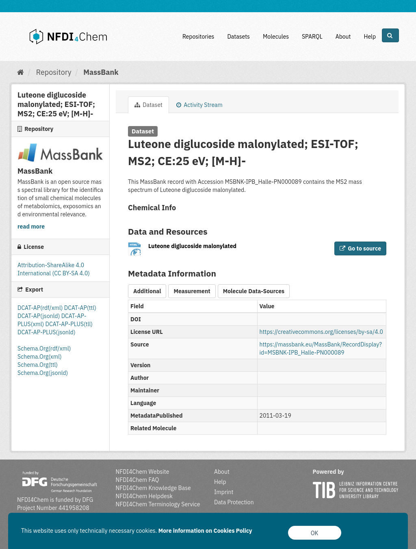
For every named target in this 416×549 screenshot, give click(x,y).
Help (370, 36)
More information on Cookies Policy (205, 530)
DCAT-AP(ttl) (80, 308)
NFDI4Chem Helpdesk (144, 496)
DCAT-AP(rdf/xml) (40, 308)
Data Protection (234, 502)
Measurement (191, 291)
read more (31, 226)
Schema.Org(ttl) (37, 364)
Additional (147, 291)
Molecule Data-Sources (253, 291)
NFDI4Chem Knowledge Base (153, 488)
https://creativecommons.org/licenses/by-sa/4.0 (321, 332)
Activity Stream (199, 105)
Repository (54, 72)
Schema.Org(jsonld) (42, 373)
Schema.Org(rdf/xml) (44, 348)
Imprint (223, 492)
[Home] (20, 72)
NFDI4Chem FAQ (137, 480)
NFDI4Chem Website (142, 471)
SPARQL (312, 36)
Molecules (276, 36)
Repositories (198, 36)
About (343, 36)
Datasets (238, 36)
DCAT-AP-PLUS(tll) (69, 324)
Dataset (148, 105)
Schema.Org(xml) (39, 356)
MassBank (100, 72)
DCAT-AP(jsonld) (39, 316)
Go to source (360, 248)
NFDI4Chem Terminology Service (158, 504)
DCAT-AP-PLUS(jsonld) (46, 332)
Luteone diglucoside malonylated (192, 246)
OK (314, 533)
